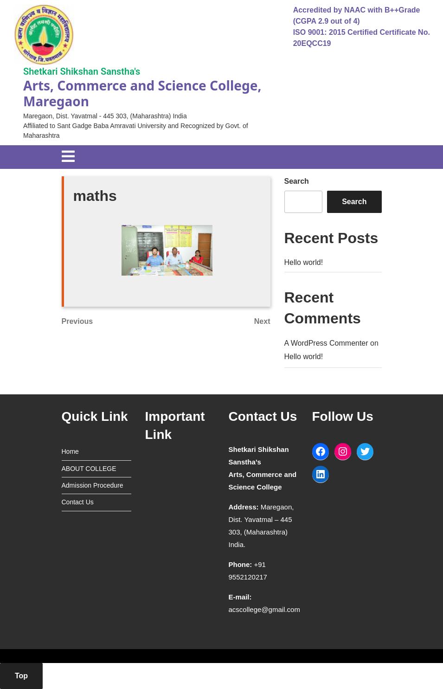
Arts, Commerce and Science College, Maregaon (142, 93)
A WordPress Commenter (326, 343)
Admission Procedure (92, 485)
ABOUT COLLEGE (89, 468)
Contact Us (78, 502)
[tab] (68, 157)
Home (70, 451)
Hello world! (303, 262)
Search (296, 181)
